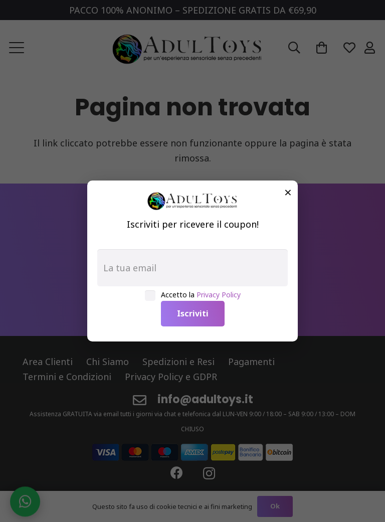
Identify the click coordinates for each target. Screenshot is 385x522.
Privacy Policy (219, 294)
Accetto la (201, 294)
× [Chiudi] (288, 192)
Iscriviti (193, 313)
